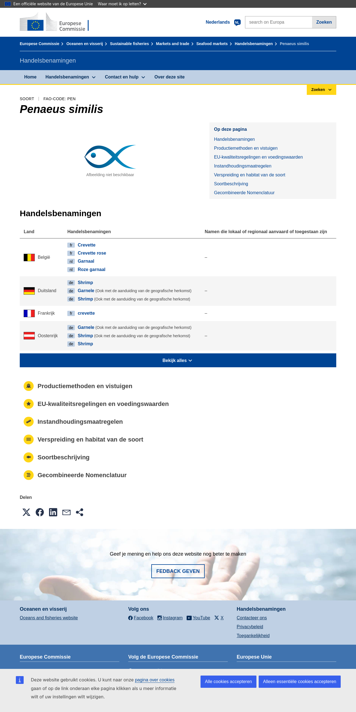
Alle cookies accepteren (228, 681)
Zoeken (324, 22)
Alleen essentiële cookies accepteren (299, 681)
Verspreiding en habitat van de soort (249, 175)
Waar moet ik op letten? (122, 3)
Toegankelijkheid (253, 635)
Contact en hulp (122, 77)
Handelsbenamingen (254, 43)
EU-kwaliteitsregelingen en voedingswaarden (258, 157)
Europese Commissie (39, 43)
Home (30, 77)
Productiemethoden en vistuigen (246, 148)
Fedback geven (178, 571)
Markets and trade (172, 43)
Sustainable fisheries (129, 43)
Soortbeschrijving (231, 183)
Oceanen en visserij (84, 43)
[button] (26, 512)
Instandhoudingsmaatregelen (242, 166)
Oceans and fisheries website (49, 617)
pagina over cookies (154, 679)
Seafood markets (212, 43)
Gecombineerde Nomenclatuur (244, 192)
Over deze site (169, 77)
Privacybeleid (250, 626)
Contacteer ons (252, 617)
